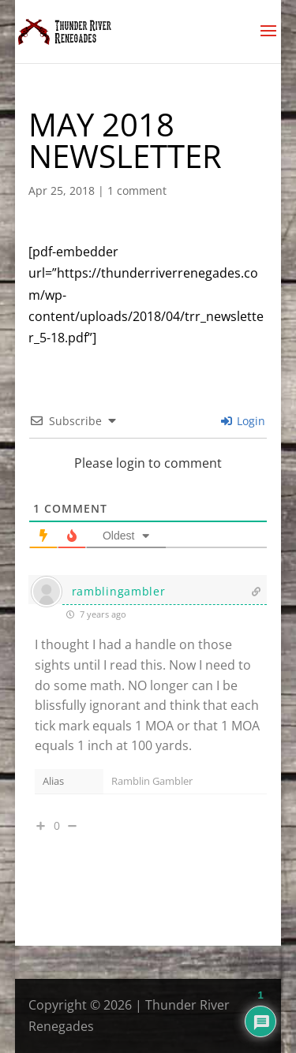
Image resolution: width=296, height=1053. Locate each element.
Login (243, 420)
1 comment (137, 190)
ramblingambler (119, 591)
